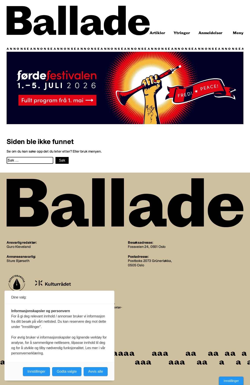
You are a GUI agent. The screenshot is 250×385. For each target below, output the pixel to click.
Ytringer (182, 33)
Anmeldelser (210, 33)
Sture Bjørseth (18, 261)
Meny (238, 33)
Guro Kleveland (19, 247)
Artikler (157, 33)
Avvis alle (95, 371)
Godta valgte (67, 371)
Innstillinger (231, 381)
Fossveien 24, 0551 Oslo (146, 247)
